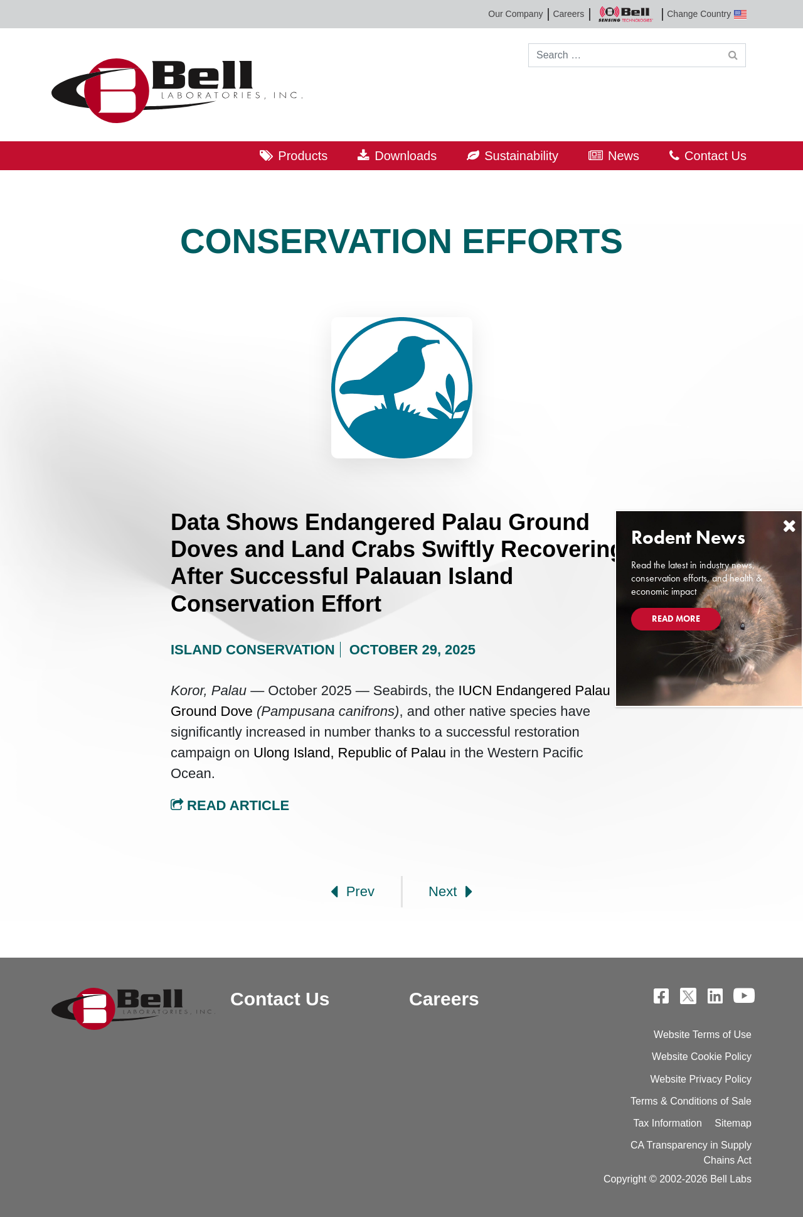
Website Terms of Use (703, 1034)
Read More (676, 618)
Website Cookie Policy (702, 1056)
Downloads (406, 156)
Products (302, 156)
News (623, 156)
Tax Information (667, 1123)
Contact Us (715, 156)
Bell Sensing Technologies (625, 14)
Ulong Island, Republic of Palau (349, 752)
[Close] (789, 526)
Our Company (515, 14)
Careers (568, 14)
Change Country (707, 14)
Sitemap (733, 1123)
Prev (353, 892)
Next (450, 892)
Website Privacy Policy (701, 1079)
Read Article (230, 805)
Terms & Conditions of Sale (691, 1101)
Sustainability (521, 156)
